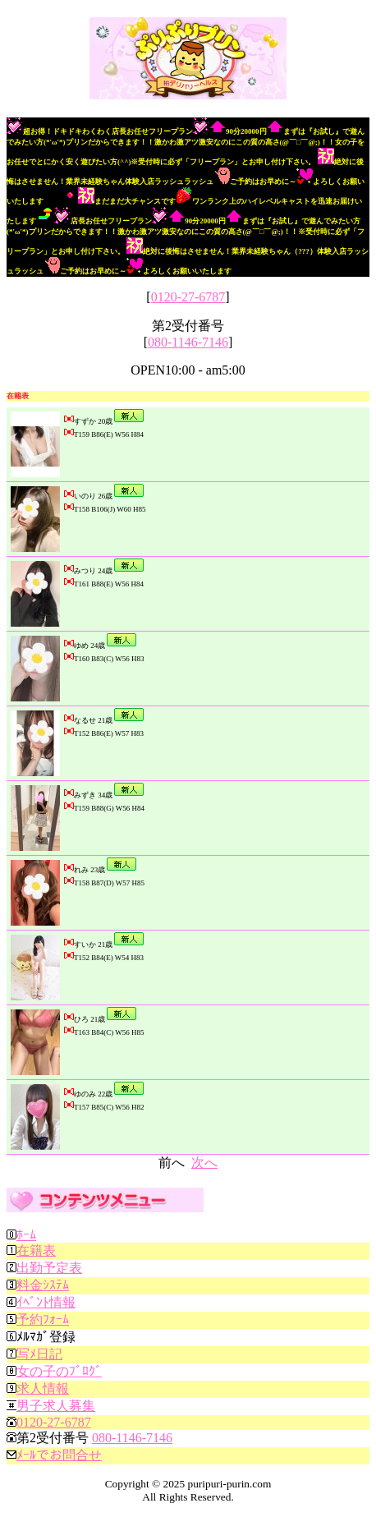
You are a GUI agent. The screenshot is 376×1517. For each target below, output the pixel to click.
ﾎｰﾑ (26, 1235)
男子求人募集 (55, 1406)
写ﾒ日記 (39, 1354)
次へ (204, 1163)
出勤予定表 (49, 1268)
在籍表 (36, 1250)
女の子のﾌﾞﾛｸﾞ (59, 1371)
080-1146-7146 (188, 342)
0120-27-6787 (188, 297)
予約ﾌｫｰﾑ (42, 1319)
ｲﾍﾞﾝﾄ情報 (46, 1302)
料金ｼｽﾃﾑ (42, 1285)
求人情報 (42, 1388)
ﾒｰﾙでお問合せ (59, 1455)
